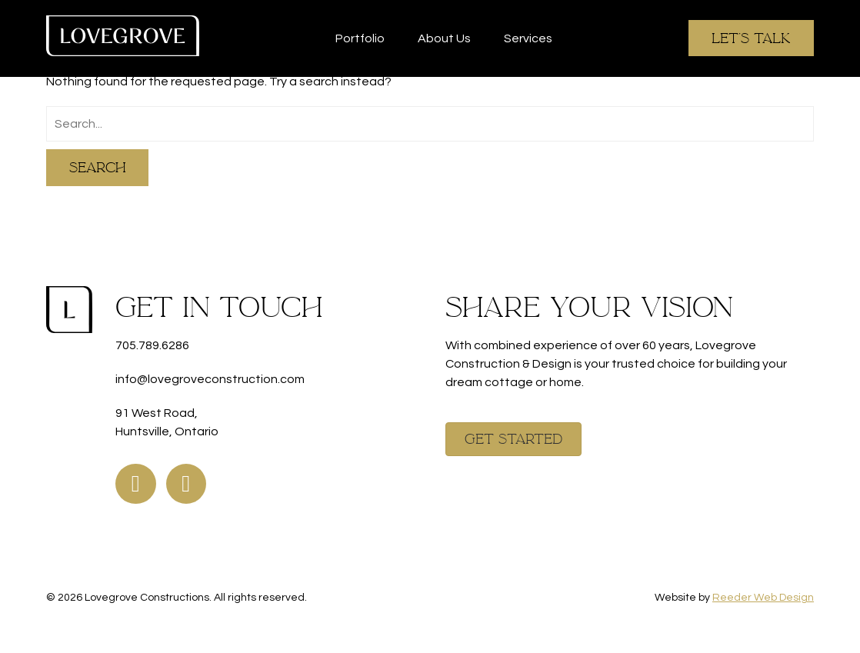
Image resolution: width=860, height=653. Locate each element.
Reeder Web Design (763, 597)
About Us (444, 38)
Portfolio (360, 38)
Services (528, 38)
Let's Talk (751, 38)
